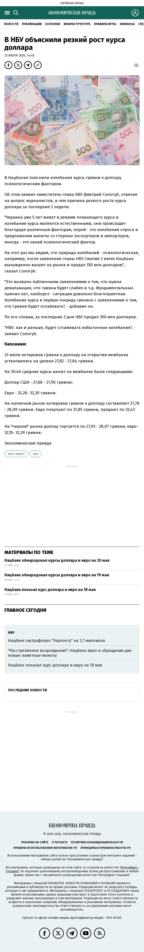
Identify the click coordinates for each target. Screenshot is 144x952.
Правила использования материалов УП (45, 847)
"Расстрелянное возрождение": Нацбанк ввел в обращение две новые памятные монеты (70, 653)
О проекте (60, 842)
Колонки (52, 24)
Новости (11, 24)
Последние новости (27, 690)
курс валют (16, 454)
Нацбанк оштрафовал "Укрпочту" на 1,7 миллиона (56, 640)
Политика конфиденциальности (97, 842)
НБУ (35, 454)
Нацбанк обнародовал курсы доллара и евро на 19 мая (56, 575)
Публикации (32, 24)
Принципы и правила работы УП (105, 847)
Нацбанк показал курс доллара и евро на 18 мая (50, 589)
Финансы (127, 24)
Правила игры (105, 24)
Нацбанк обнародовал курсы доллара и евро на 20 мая (56, 560)
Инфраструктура (77, 24)
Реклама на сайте (35, 842)
